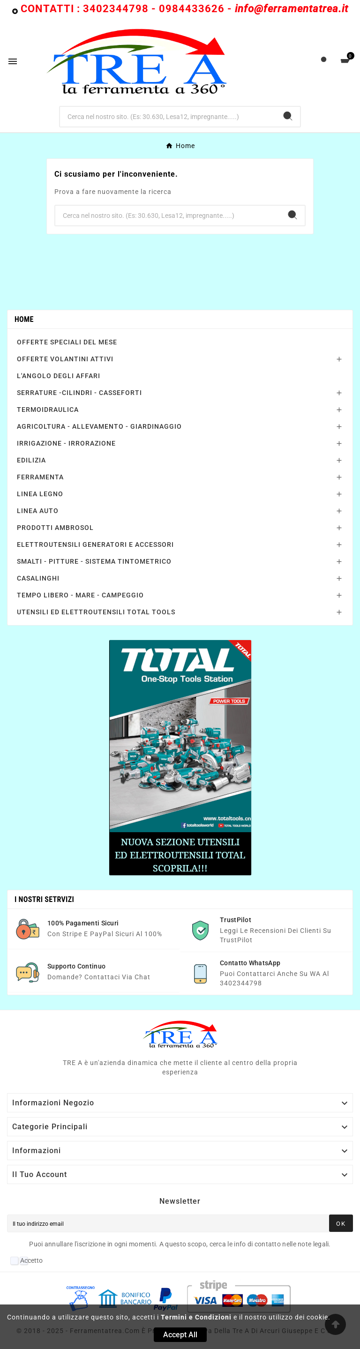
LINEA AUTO (38, 510)
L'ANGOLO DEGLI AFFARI (58, 376)
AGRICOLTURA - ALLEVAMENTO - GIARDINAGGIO (99, 426)
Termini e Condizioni (196, 1317)
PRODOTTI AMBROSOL (55, 527)
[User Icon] (323, 61)
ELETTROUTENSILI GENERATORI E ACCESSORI (95, 544)
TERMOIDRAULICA (48, 409)
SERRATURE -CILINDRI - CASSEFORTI (79, 392)
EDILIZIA (31, 460)
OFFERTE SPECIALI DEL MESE (67, 342)
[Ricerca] (168, 117)
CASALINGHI (38, 578)
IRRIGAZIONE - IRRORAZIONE (66, 443)
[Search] (287, 116)
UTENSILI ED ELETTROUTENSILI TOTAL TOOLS (96, 612)
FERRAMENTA (40, 477)
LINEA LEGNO (40, 494)
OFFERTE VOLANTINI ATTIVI (65, 359)
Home (24, 319)
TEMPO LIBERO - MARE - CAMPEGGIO (80, 595)
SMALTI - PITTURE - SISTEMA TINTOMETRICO (94, 561)
